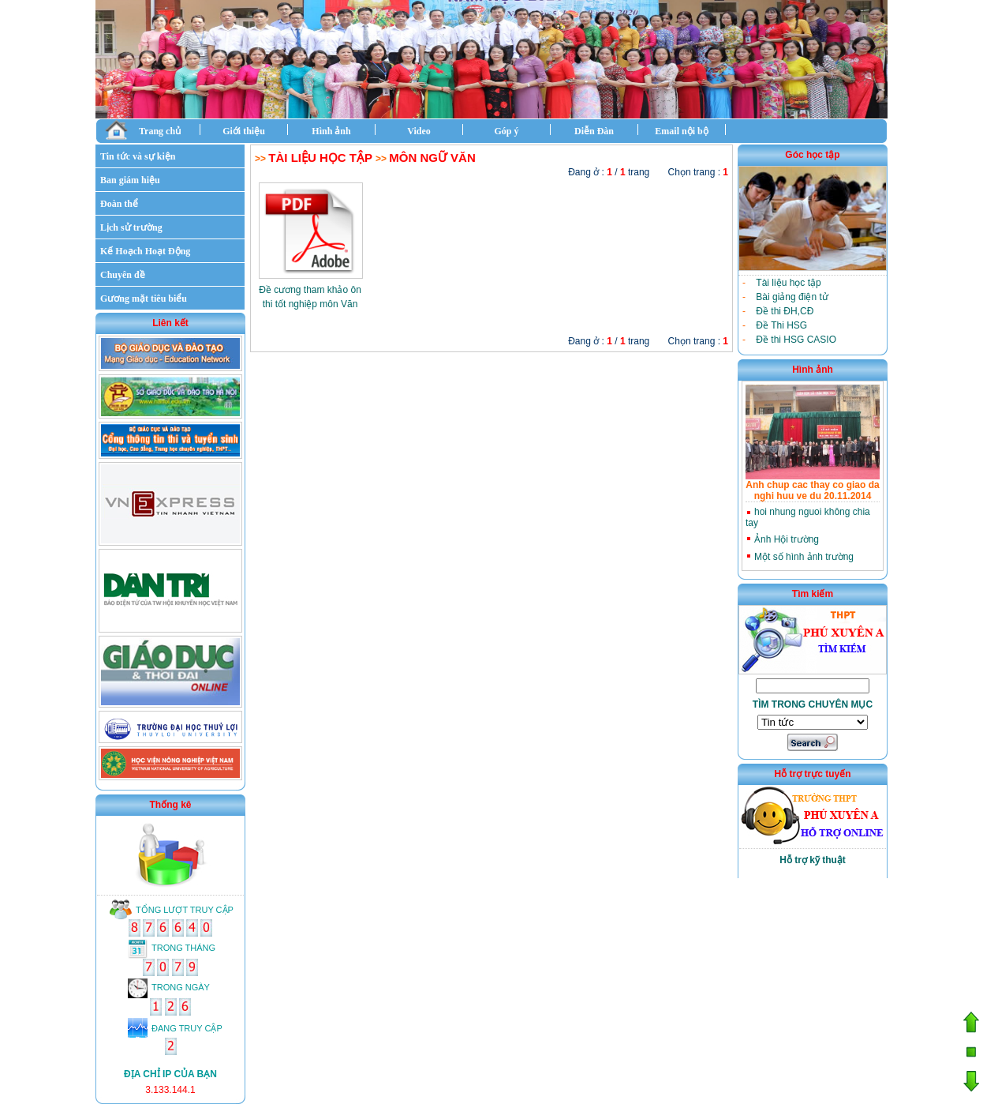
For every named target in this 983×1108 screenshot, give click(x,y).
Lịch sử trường (131, 227)
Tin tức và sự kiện (137, 156)
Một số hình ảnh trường (804, 556)
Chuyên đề (122, 274)
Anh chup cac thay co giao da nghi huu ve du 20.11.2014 (812, 490)
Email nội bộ (681, 131)
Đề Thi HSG (781, 325)
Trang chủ (143, 130)
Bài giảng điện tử (792, 296)
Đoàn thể (119, 203)
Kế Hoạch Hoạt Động (145, 251)
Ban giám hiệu (130, 180)
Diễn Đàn (594, 131)
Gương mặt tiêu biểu (143, 298)
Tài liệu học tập (320, 157)
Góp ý (506, 131)
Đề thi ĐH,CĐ (784, 311)
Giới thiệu (243, 131)
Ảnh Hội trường (786, 539)
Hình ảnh (331, 131)
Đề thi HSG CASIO (796, 339)
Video (419, 131)
